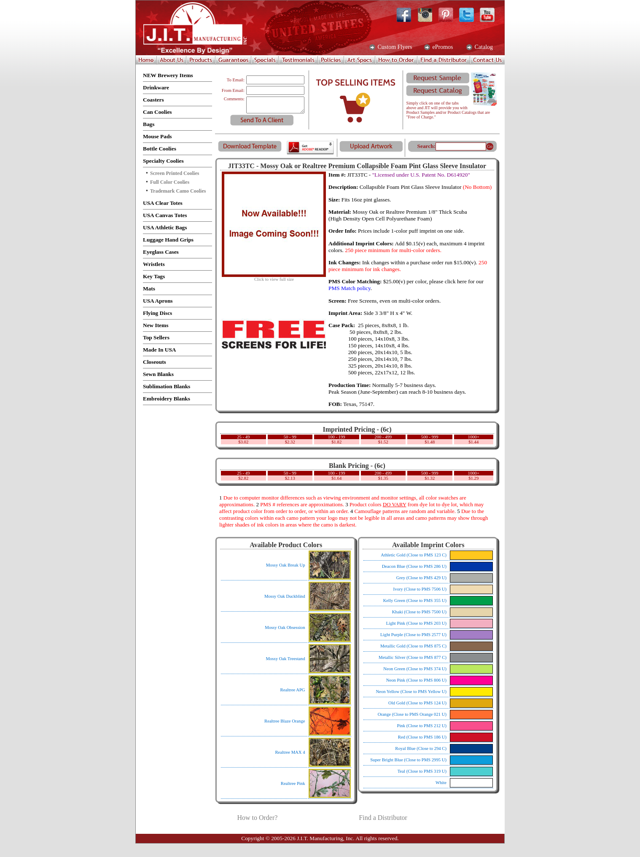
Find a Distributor (383, 817)
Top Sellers (156, 337)
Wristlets (154, 264)
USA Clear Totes (163, 203)
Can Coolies (157, 112)
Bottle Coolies (159, 148)
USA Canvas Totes (165, 215)
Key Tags (154, 276)
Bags (148, 124)
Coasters (153, 100)
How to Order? (257, 817)
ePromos (442, 47)
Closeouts (154, 362)
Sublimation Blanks (166, 386)
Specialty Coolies (163, 161)
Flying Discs (157, 313)
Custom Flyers (394, 47)
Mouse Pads (157, 136)
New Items (155, 325)
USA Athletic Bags (165, 227)
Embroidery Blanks (166, 398)
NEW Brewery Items (168, 75)
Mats (149, 288)
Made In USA (159, 350)
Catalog (483, 47)
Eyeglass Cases (161, 252)
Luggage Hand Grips (168, 239)
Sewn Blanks (158, 374)
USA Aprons (158, 301)
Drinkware (156, 87)
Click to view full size (274, 277)
